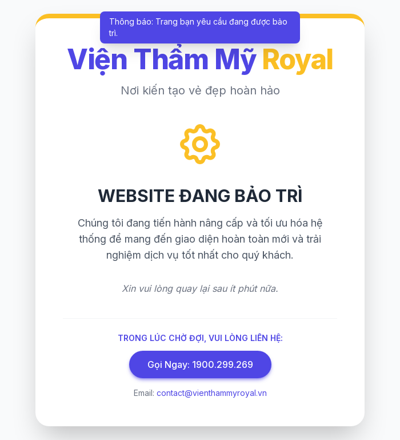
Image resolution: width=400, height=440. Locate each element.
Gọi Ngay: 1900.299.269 (200, 364)
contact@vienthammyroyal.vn (212, 393)
